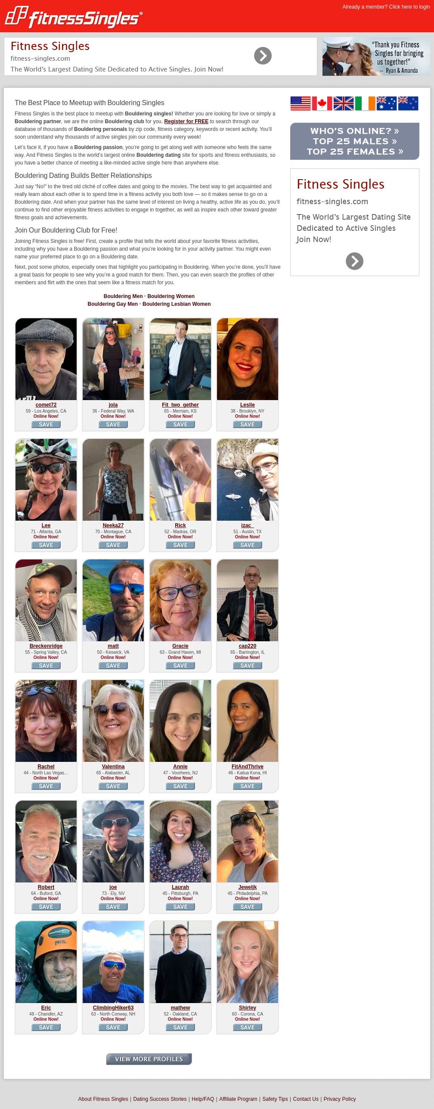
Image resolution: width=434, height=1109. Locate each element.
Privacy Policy (340, 1099)
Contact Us (306, 1099)
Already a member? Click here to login (386, 7)
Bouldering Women (171, 296)
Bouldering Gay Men (112, 304)
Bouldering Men (123, 296)
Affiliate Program (238, 1099)
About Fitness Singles (103, 1099)
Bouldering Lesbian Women (177, 304)
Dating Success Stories (159, 1099)
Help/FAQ (203, 1099)
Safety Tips (275, 1099)
